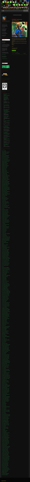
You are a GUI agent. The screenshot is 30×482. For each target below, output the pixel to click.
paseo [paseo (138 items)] (7, 351)
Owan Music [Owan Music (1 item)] (3, 344)
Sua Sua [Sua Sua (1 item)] (3, 438)
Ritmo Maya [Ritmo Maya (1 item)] (7, 389)
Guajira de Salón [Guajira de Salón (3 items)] (4, 275)
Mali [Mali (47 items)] (5, 308)
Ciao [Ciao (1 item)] (7, 217)
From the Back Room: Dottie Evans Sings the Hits (6, 105)
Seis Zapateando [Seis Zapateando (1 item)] (4, 420)
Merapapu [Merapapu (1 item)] (3, 316)
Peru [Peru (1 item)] (8, 360)
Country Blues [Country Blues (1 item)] (4, 226)
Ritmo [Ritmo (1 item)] (7, 387)
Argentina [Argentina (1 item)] (6, 175)
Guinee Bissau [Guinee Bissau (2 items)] (4, 284)
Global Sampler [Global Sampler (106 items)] (4, 268)
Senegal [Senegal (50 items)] (3, 421)
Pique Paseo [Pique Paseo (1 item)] (6, 362)
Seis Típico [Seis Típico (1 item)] (3, 419)
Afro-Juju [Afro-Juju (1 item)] (6, 157)
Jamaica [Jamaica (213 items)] (7, 292)
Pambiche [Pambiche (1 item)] (3, 346)
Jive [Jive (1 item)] (6, 294)
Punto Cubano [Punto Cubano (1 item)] (4, 378)
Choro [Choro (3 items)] (8, 216)
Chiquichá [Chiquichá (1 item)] (3, 216)
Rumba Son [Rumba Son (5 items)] (7, 397)
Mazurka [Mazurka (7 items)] (5, 312)
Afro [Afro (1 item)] (2, 156)
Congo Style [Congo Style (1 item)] (7, 222)
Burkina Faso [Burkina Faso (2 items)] (6, 198)
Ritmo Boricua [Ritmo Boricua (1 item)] (4, 388)
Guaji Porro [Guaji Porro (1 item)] (3, 273)
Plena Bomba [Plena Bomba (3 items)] (5, 363)
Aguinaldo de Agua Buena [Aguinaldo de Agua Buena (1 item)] (5, 165)
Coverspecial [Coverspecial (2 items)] (7, 226)
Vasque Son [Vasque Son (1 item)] (6, 462)
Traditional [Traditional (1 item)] (6, 449)
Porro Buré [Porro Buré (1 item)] (7, 369)
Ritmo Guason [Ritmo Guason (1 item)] (4, 389)
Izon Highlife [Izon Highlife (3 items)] (6, 291)
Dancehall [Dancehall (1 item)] (6, 239)
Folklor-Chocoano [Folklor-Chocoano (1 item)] (5, 258)
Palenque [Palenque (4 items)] (3, 345)
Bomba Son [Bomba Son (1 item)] (8, 191)
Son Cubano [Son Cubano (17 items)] (3, 428)
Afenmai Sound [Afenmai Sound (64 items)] (4, 155)
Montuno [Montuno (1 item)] (7, 327)
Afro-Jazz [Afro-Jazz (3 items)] (3, 157)
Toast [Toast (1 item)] (5, 447)
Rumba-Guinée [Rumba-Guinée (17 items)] (4, 396)
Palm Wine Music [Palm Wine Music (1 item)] (7, 345)
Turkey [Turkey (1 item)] (3, 456)
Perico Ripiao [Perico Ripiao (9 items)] (6, 360)
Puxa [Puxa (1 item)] (4, 379)
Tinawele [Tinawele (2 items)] (3, 447)
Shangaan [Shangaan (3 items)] (5, 421)
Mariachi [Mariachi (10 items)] (8, 310)
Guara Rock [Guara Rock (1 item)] (3, 283)
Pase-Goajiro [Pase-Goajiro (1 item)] (5, 350)
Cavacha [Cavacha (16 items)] (3, 208)
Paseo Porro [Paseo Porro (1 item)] (7, 354)
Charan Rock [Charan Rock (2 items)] (6, 214)
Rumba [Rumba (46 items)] (5, 395)
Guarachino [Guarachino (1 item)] (3, 282)
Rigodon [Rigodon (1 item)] (3, 387)
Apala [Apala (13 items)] (6, 174)
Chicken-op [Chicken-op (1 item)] (3, 215)
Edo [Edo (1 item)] (4, 251)
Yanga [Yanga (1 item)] (3, 466)
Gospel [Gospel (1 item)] (9, 268)
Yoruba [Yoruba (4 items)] (6, 466)
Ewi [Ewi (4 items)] (7, 256)
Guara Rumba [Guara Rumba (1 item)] (7, 283)
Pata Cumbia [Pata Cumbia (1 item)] (6, 359)
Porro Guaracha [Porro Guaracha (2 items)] (4, 372)
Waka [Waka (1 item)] (7, 463)
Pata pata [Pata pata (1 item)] (3, 360)
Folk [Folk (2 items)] (2, 258)
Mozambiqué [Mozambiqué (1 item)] (3, 333)
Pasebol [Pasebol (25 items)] (5, 351)
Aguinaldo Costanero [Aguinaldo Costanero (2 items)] (4, 164)
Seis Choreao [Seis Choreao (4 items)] (3, 411)
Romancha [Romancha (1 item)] (6, 394)
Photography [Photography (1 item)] (5, 361)
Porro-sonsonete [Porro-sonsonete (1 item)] (4, 369)
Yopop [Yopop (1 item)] (4, 466)
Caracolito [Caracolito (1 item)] (6, 207)
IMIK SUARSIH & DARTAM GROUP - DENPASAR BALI (6, 97)
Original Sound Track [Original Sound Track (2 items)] (4, 343)
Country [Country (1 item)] (5, 225)
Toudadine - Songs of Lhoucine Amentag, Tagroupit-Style (6, 117)
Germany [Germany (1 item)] (7, 265)
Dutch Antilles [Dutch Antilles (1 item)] (6, 250)
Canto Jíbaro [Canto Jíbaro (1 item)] (7, 205)
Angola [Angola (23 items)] (6, 173)
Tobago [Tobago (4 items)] (7, 447)
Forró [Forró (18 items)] (2, 259)
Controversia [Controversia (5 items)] (3, 223)
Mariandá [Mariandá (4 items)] (3, 311)
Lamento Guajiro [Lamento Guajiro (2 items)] (4, 301)
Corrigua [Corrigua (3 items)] (3, 225)
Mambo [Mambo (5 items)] (7, 308)
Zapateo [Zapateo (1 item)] (7, 470)
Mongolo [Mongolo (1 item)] (5, 327)
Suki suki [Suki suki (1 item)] (7, 438)
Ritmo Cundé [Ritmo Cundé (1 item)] (7, 388)
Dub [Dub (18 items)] (4, 250)
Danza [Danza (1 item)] (8, 239)
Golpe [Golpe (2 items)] (7, 268)
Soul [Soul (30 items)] (2, 436)
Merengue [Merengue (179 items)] (3, 318)
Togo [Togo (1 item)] (8, 447)
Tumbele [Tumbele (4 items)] (7, 454)
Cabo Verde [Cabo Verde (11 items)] (3, 199)
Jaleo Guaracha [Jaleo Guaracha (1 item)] (4, 292)
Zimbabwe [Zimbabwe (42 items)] (3, 472)
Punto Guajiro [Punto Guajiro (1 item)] (7, 378)
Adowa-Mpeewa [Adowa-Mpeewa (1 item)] (4, 154)
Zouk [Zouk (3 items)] (2, 474)
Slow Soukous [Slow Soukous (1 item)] (7, 423)
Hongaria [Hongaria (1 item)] (7, 286)
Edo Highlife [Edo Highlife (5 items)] (7, 251)
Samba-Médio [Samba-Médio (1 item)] (4, 402)
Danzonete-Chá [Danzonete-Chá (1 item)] (4, 242)
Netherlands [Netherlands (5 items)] (7, 336)
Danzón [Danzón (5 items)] (7, 242)
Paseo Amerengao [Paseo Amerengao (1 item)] (4, 352)
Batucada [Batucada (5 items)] (6, 181)
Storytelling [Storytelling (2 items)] (5, 437)
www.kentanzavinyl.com (4, 58)
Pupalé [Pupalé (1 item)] (3, 379)
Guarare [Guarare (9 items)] (6, 282)
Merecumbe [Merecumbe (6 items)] (7, 316)
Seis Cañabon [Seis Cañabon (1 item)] (8, 410)
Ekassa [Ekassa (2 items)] (4, 252)
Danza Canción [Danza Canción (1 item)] (4, 240)
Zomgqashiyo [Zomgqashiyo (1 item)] (7, 473)
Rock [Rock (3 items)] (2, 393)
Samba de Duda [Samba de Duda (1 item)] (4, 405)
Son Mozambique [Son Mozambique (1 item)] (4, 431)
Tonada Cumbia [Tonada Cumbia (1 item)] (6, 448)
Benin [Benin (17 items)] (2, 183)
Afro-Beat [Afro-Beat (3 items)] (4, 156)
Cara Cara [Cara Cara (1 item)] (3, 207)
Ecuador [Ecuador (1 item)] (3, 251)
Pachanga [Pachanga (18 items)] (6, 344)
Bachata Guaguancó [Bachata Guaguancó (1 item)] (6, 179)
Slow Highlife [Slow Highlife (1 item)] (3, 423)
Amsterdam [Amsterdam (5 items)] (3, 173)
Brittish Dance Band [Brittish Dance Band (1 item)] (4, 197)
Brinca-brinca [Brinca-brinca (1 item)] (3, 196)
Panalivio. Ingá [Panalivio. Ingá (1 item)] (6, 346)
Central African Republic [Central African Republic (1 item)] (5, 209)
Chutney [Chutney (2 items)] (5, 217)
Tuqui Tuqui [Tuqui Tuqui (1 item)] (7, 455)
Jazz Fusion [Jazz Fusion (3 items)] (4, 293)
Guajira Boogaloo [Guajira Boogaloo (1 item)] (4, 274)
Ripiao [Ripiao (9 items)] (5, 387)
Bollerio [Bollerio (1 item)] (6, 189)
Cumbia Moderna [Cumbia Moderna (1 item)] (4, 234)
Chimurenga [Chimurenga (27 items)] (6, 215)
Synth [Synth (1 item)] (8, 440)
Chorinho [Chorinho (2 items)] (6, 216)
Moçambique (18, 53)
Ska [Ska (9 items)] (7, 422)
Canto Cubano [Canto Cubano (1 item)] (4, 205)
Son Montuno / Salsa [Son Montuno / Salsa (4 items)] (4, 430)
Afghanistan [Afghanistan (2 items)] (7, 155)
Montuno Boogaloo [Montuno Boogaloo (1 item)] (4, 328)
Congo (16, 53)
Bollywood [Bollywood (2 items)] (8, 189)
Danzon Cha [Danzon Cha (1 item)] (7, 240)
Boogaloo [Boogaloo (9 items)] (6, 192)
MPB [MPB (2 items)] (2, 334)
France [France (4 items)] (8, 259)
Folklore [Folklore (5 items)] (9, 258)
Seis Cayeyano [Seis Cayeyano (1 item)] (4, 410)
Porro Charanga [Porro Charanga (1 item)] (4, 370)
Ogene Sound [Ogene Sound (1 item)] (3, 342)
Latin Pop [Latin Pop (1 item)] (6, 303)
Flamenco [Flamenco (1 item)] (8, 257)
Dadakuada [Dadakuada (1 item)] (3, 239)
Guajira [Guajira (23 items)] (6, 273)
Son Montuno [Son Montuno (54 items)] (3, 429)
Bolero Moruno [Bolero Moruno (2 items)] (8, 188)
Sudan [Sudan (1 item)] (5, 438)
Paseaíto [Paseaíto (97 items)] (3, 351)
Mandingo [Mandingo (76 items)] (3, 309)
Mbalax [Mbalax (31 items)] (7, 312)
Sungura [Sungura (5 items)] (3, 440)
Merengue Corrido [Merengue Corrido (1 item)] (4, 320)
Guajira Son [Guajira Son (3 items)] (3, 276)
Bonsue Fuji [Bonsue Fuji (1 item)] (3, 192)
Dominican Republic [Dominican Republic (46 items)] (4, 248)
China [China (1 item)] (9, 215)
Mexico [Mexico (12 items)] (7, 326)
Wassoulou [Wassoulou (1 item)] (3, 465)
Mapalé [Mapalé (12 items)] (9, 309)
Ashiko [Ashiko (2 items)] (9, 175)
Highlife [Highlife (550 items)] (5, 286)
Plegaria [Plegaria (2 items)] (9, 362)
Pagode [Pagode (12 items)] (9, 344)
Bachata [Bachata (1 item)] (3, 179)
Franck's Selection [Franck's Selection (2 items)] (4, 260)
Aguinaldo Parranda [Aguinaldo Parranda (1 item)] (4, 171)
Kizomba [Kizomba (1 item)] (3, 300)
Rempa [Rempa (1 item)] (6, 385)
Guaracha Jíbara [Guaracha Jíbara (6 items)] (4, 277)
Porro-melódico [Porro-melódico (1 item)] (4, 368)
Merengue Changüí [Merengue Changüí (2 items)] (4, 319)
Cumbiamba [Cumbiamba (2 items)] (8, 233)
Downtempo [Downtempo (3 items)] (3, 249)
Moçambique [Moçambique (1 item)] (7, 333)
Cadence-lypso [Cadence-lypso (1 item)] (4, 200)
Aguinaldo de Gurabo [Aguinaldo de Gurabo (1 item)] (4, 166)
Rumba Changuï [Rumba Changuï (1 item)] (4, 397)
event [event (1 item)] (6, 256)
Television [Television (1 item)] (6, 445)
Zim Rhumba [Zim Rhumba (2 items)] (3, 473)
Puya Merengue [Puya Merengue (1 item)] (4, 380)
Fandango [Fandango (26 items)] (3, 257)
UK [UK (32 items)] (4, 457)
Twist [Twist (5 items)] (6, 456)
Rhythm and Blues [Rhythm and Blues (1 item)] (7, 386)
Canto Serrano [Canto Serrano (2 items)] (4, 206)
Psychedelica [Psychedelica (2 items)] (3, 377)
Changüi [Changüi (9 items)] (6, 213)
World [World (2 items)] (5, 465)
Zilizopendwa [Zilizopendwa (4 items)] (6, 471)
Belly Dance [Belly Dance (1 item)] (3, 182)
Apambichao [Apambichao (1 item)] (3, 175)
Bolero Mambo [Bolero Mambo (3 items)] (4, 188)
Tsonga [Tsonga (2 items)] (5, 453)
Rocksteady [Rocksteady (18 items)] (3, 394)
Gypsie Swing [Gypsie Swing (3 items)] (3, 285)
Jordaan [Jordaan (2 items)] (8, 294)
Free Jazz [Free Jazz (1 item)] (8, 260)
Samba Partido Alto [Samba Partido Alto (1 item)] (4, 406)
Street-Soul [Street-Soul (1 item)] (8, 437)
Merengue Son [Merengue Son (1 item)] (4, 325)
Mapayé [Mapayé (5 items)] (3, 310)
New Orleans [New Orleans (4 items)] (3, 337)
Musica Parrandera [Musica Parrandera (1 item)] (4, 335)
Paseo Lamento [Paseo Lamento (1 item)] (4, 354)
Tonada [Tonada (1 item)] (3, 448)
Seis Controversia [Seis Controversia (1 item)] (4, 414)
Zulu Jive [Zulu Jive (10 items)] (4, 474)
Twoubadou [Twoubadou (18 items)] (8, 456)
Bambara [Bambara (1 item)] (6, 180)
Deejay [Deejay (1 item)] (3, 243)
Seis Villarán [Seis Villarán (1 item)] (6, 419)
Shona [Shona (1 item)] (8, 421)
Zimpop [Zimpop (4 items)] (6, 472)
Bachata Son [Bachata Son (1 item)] (3, 180)
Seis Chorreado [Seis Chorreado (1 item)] (8, 411)
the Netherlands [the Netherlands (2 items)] (4, 446)
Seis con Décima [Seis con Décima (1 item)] (4, 413)
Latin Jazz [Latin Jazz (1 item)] (3, 303)
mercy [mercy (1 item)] (5, 316)
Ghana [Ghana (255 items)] (3, 266)
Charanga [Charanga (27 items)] (3, 214)
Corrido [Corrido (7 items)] (8, 224)
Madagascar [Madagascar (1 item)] (3, 308)
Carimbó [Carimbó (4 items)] (8, 207)
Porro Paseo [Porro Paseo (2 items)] (7, 372)
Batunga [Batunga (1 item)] (8, 181)
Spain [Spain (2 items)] (2, 437)
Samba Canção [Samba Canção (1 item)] (4, 404)
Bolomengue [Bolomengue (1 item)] (3, 190)
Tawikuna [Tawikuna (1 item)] (3, 445)
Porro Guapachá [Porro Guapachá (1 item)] (4, 371)
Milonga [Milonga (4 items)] (3, 327)
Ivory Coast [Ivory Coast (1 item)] (3, 291)
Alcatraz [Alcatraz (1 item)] (8, 172)
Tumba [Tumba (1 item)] (3, 454)
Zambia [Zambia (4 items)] (3, 470)
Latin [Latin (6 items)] (9, 302)
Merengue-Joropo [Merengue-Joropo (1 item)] (7, 318)
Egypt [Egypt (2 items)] (2, 252)
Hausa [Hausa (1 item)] (3, 286)
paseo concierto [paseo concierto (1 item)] (4, 353)
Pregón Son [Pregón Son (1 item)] (8, 376)
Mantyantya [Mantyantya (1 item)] (6, 309)
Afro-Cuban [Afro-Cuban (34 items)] (7, 156)
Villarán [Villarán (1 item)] (6, 463)
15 (23, 53)
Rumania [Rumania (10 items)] (3, 395)
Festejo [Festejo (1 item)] (6, 257)
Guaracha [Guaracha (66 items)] (6, 276)
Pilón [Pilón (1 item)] (9, 361)
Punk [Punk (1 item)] (9, 377)
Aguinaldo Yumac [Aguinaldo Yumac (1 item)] (4, 172)
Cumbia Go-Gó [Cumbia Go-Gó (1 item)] (4, 232)
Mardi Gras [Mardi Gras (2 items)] (5, 310)
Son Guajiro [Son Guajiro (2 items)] (6, 428)
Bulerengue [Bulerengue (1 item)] (3, 198)
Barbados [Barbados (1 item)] (3, 181)
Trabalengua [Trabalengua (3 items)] (3, 449)
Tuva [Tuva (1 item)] (4, 456)
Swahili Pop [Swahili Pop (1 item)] (5, 440)
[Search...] (6, 39)
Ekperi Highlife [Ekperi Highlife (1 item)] (7, 252)
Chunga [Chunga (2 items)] (3, 217)
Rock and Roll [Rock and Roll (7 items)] (5, 393)
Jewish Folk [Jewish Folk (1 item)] (3, 294)
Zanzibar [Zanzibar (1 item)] (5, 470)
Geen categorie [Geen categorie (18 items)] (4, 265)
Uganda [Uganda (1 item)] (3, 457)
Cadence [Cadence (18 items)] (6, 199)
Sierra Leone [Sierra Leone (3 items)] (3, 422)
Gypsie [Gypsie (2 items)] (9, 284)
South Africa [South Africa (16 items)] (4, 436)
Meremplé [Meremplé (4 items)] (6, 317)
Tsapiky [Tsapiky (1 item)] (3, 453)
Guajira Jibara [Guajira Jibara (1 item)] (8, 275)
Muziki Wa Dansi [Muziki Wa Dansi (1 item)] (4, 336)
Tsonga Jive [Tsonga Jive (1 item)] (7, 453)
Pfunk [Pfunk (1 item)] (2, 361)
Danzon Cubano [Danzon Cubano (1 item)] (4, 241)
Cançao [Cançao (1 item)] (7, 206)
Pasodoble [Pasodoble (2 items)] (3, 359)
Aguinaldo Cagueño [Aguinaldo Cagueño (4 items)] (4, 162)
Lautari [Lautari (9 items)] (8, 303)
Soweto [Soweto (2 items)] (7, 436)
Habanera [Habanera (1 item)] (7, 285)
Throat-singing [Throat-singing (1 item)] (8, 446)
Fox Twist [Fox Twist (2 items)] (6, 259)
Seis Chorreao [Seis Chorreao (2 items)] (4, 412)
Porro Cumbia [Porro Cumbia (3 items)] (8, 370)
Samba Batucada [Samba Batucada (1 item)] (4, 403)
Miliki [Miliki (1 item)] (9, 326)
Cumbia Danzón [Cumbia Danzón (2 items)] (4, 231)
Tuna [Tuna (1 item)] (5, 455)
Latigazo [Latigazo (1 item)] (7, 302)
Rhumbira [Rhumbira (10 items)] (3, 386)
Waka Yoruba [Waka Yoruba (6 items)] (6, 464)
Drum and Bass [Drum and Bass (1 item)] (7, 249)
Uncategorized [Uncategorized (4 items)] (7, 457)
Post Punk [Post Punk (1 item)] (3, 376)
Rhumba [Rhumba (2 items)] (9, 385)
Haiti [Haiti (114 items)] (8, 285)
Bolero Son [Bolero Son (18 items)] (3, 189)
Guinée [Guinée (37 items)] (7, 284)
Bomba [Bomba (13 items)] (6, 190)
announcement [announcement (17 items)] (4, 174)
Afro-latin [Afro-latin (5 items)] (8, 157)
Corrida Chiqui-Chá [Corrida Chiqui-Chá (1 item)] (4, 224)
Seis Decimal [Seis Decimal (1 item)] (8, 414)
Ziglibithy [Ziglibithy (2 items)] (3, 471)
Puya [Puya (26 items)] (6, 379)
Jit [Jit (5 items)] (5, 294)
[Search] (25, 10)
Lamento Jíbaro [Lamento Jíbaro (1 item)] (4, 302)
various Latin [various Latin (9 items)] (3, 462)
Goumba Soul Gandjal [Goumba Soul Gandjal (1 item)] (5, 269)
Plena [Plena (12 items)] (2, 363)
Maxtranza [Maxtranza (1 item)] (8, 311)
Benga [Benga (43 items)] (8, 182)
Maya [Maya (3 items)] (2, 312)
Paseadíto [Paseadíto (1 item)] (8, 350)
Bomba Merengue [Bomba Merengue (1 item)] (4, 191)
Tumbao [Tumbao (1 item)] (5, 454)
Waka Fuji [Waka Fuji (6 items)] (3, 464)
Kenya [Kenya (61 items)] (5, 299)
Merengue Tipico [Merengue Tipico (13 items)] (4, 326)
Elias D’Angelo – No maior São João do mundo (6, 145)
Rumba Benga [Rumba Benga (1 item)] (8, 396)
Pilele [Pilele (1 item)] (7, 361)
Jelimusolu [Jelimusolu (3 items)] (8, 293)
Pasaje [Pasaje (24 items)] (3, 350)
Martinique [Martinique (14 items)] (6, 311)
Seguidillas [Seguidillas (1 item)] (8, 406)
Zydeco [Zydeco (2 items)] (7, 474)
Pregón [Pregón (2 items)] (6, 376)
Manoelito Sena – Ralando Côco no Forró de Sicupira (6, 138)
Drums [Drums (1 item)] (3, 250)
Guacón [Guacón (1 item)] (9, 269)
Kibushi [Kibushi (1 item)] (7, 299)
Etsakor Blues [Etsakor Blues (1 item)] (3, 256)
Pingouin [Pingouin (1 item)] (3, 362)
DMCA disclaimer (4, 54)
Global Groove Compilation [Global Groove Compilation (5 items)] (5, 267)
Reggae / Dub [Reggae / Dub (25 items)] (3, 385)
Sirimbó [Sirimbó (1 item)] (6, 422)
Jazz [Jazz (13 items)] (2, 293)
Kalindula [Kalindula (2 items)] (3, 299)
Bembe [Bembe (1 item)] (6, 182)
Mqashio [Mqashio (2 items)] (4, 334)
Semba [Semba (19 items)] (7, 420)
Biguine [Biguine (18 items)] (5, 183)
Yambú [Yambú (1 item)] (7, 465)
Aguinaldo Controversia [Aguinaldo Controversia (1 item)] (5, 163)
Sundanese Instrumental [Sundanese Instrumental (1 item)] (5, 439)
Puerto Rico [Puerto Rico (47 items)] (6, 377)
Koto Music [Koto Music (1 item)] (5, 300)
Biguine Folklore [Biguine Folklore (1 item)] (8, 183)
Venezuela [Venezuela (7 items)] (3, 463)
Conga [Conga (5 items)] (3, 222)
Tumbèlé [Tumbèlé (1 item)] (3, 455)
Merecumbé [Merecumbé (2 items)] (3, 317)
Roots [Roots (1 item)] (9, 394)
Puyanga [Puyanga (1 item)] (7, 380)
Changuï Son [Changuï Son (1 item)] (3, 213)
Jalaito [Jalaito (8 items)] (9, 291)
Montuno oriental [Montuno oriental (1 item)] (4, 329)
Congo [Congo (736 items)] (4, 222)
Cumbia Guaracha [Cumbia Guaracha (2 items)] (4, 233)
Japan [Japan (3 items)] (9, 292)
